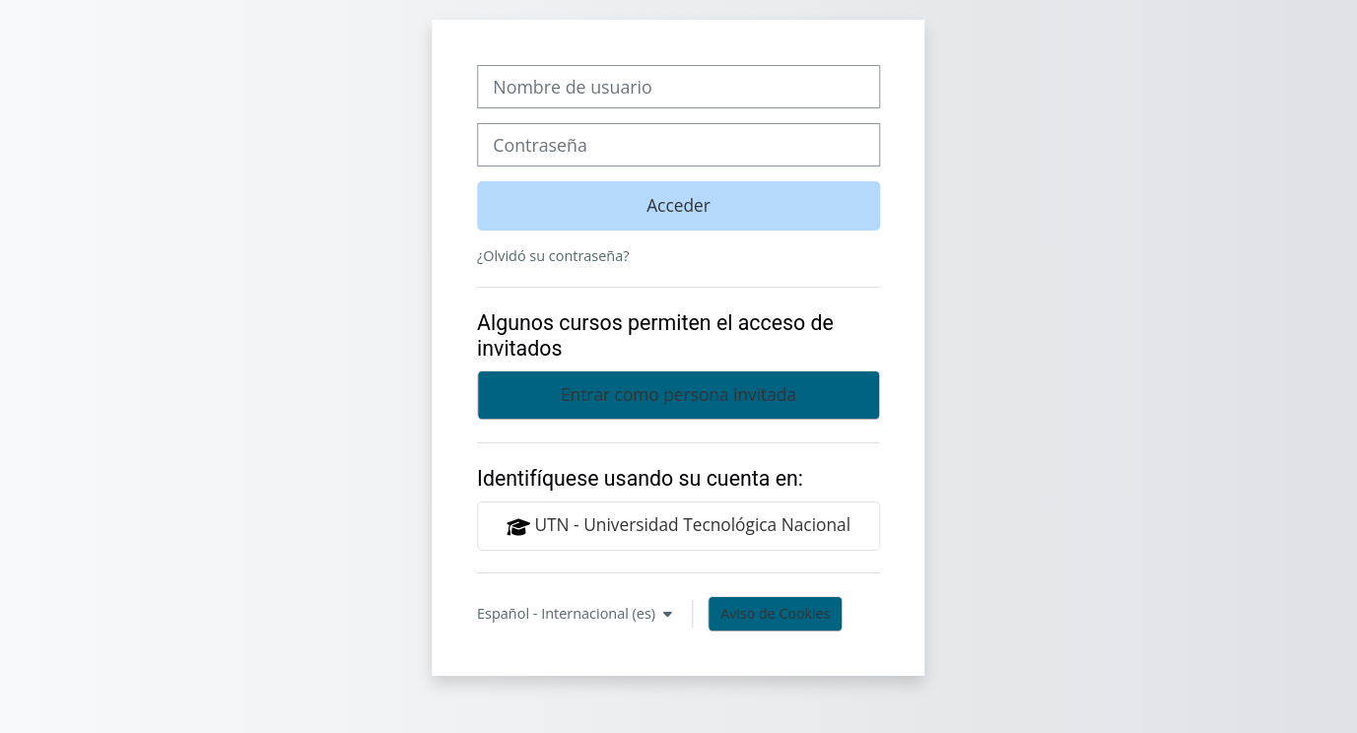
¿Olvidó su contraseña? (553, 255)
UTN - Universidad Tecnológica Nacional (678, 525)
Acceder (678, 205)
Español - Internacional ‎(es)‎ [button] (568, 613)
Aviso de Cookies (775, 613)
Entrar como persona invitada (678, 394)
